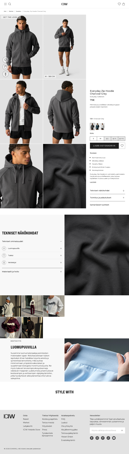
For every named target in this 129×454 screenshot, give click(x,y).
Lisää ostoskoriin (104, 146)
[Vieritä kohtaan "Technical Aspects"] (107, 190)
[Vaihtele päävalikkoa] (5, 4)
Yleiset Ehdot (67, 437)
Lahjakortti (28, 426)
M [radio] (100, 139)
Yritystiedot (47, 426)
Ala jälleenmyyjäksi (69, 430)
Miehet (11, 11)
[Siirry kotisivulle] (65, 4)
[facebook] (91, 438)
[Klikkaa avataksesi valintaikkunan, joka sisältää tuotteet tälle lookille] (10, 306)
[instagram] (97, 438)
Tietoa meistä (48, 422)
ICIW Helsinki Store (31, 430)
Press (44, 430)
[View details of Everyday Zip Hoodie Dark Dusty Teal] (97, 126)
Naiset (26, 419)
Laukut (64, 422)
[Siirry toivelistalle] (119, 4)
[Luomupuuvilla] (6, 60)
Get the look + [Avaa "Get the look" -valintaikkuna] (10, 17)
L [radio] (107, 139)
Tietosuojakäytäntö (69, 433)
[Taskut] (6, 67)
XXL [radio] (121, 139)
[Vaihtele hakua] (10, 4)
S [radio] (93, 139)
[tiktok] (108, 438)
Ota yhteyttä (66, 426)
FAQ (63, 419)
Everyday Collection (97, 97)
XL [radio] (114, 139)
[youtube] (113, 438)
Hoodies (18, 11)
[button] (21, 47)
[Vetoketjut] (6, 73)
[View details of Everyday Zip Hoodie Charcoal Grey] (92, 126)
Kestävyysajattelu (50, 419)
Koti (5, 11)
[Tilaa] (121, 430)
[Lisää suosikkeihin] (122, 146)
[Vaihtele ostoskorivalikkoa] (123, 4)
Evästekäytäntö (68, 440)
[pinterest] (102, 438)
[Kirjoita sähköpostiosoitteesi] (104, 430)
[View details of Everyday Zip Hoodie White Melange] (102, 126)
